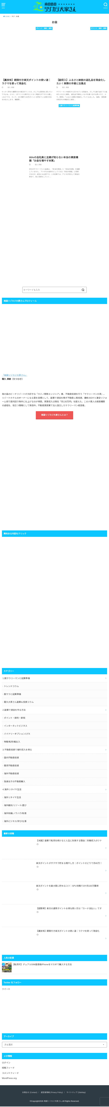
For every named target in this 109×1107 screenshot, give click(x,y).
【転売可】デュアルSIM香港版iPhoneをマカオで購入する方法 (42, 965)
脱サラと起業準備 (12, 695)
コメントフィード (10, 1073)
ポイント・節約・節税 (14, 718)
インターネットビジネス (15, 726)
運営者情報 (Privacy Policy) (51, 1093)
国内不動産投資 (11, 758)
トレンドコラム (11, 687)
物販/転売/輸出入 (12, 742)
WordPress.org (9, 1079)
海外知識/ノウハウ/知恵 (15, 814)
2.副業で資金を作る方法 (14, 710)
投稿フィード (8, 1068)
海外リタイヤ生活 (12, 798)
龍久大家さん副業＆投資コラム (19, 702)
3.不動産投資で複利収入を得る (17, 750)
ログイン (6, 1063)
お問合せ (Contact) (29, 1093)
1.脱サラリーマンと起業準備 (16, 679)
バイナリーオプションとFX (17, 734)
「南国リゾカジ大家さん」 (14, 376)
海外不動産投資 (11, 774)
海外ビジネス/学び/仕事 (15, 822)
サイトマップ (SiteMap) (77, 1093)
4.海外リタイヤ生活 (12, 790)
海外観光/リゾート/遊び (15, 806)
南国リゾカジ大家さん (52, 1102)
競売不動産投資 (11, 766)
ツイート (6, 989)
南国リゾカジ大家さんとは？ (54, 415)
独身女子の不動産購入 (14, 782)
